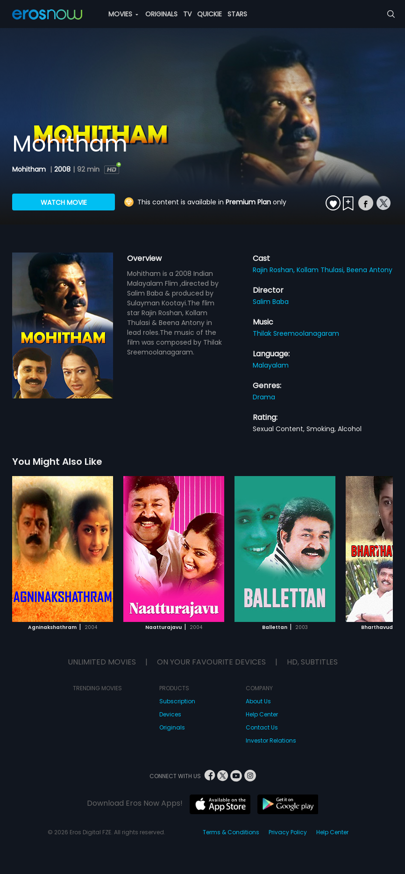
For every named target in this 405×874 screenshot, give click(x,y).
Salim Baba (271, 301)
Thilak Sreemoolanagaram (296, 333)
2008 (62, 169)
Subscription (177, 701)
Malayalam (271, 365)
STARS (237, 14)
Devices (170, 714)
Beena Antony (369, 269)
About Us (258, 701)
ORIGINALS (161, 14)
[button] (377, 547)
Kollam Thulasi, (322, 269)
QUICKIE (209, 14)
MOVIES (123, 14)
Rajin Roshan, (275, 269)
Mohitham (30, 169)
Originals (172, 727)
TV (187, 14)
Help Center (262, 714)
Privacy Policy (288, 832)
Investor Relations (271, 740)
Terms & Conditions (231, 832)
